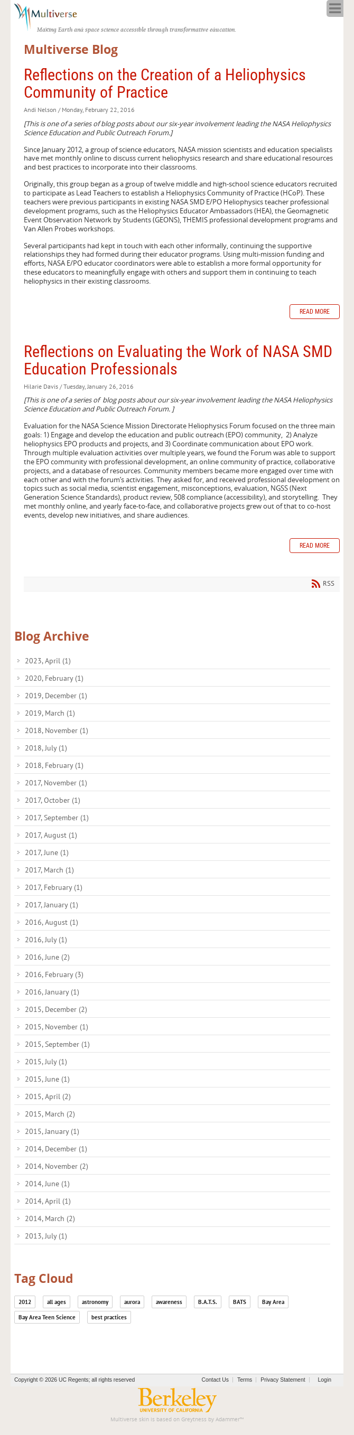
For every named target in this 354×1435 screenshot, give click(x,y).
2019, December (56, 695)
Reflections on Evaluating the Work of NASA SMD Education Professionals (178, 360)
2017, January (51, 904)
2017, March (49, 870)
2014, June (47, 1183)
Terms (244, 1380)
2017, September (57, 817)
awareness (169, 1302)
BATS (239, 1302)
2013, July (46, 1236)
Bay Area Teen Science (47, 1317)
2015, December (56, 1009)
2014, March (50, 1218)
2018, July (46, 748)
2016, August (51, 922)
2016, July (46, 939)
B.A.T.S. (207, 1302)
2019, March (50, 713)
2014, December (56, 1148)
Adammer (228, 1419)
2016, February (54, 974)
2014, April (48, 1201)
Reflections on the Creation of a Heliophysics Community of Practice (165, 83)
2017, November (56, 782)
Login (324, 1380)
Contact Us (215, 1380)
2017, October (52, 800)
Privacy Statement (282, 1380)
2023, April (48, 660)
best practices (109, 1317)
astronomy (95, 1302)
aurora (132, 1302)
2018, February (54, 765)
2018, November (56, 730)
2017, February (53, 887)
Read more (315, 311)
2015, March (50, 1114)
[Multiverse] (51, 16)
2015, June (47, 1079)
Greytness (194, 1419)
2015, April (48, 1096)
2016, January (52, 992)
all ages (56, 1302)
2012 (24, 1302)
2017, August (51, 835)
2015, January (52, 1131)
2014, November (56, 1166)
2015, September (57, 1044)
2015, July (46, 1061)
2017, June (47, 852)
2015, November (56, 1026)
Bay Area (273, 1302)
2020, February (54, 678)
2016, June (47, 957)
